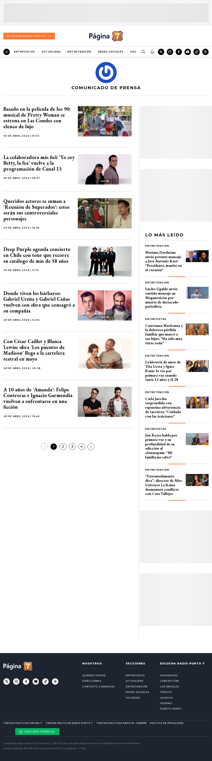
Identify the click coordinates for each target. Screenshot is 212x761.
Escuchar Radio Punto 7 (29, 36)
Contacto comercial (98, 686)
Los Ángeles (169, 686)
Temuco (166, 692)
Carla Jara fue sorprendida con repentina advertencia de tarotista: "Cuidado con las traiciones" (163, 407)
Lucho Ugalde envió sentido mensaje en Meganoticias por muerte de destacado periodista (161, 297)
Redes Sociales (110, 51)
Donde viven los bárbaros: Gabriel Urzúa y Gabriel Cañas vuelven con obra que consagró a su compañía (39, 302)
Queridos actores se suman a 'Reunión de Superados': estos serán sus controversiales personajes (36, 210)
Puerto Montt (171, 708)
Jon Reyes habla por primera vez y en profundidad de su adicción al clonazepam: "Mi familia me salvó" (161, 446)
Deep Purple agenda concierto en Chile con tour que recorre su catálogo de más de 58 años (36, 255)
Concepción (169, 680)
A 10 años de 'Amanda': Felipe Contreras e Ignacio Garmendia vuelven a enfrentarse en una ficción (37, 398)
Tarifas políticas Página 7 (22, 723)
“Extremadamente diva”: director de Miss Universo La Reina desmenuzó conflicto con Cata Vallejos (163, 485)
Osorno (166, 703)
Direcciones (91, 680)
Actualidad (51, 51)
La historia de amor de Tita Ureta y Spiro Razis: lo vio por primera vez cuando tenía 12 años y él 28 (163, 371)
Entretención (79, 51)
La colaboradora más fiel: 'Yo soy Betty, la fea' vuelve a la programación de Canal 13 (39, 163)
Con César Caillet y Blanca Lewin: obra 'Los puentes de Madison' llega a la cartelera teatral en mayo (34, 350)
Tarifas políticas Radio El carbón (121, 723)
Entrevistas (24, 51)
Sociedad (133, 697)
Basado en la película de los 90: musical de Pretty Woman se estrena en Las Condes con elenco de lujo (37, 118)
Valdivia (166, 697)
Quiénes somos (93, 675)
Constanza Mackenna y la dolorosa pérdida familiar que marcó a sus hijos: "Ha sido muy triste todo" (164, 334)
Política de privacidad (166, 723)
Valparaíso (169, 675)
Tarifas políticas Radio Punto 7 (69, 723)
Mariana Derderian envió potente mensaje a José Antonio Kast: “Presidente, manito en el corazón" (163, 261)
